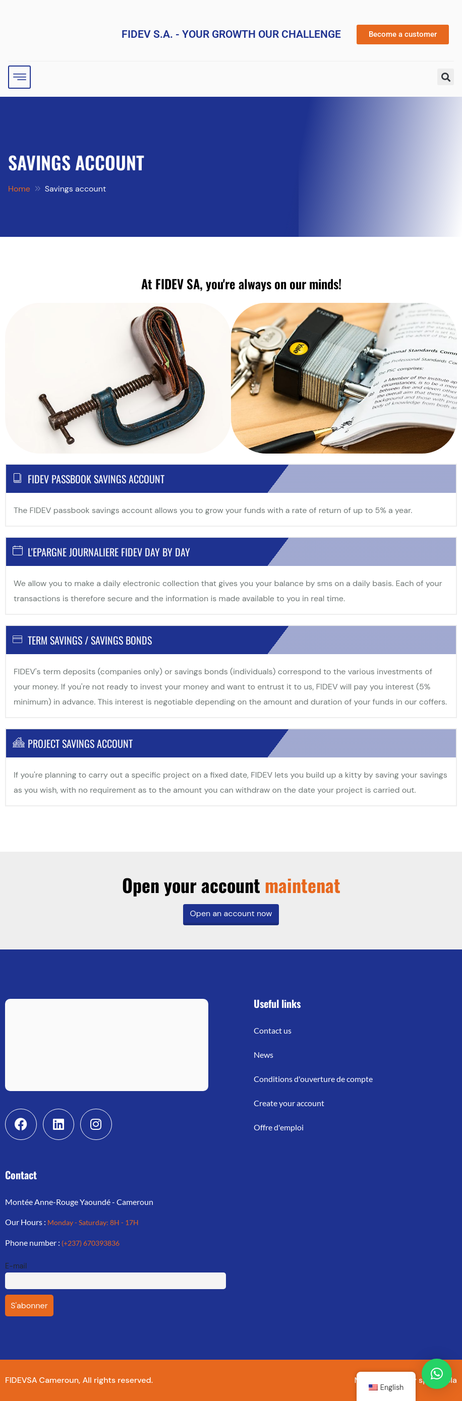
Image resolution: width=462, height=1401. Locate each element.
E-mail (16, 1265)
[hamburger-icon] (19, 77)
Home (19, 188)
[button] (445, 77)
